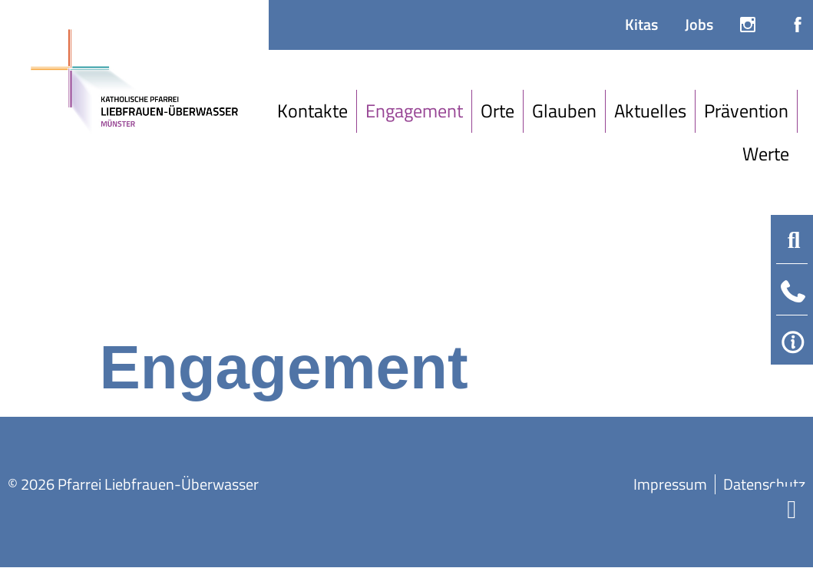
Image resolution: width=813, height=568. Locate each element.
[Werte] (766, 154)
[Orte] (498, 111)
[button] (794, 240)
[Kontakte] (313, 111)
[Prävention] (747, 111)
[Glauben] (565, 111)
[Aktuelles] (651, 111)
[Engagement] (414, 111)
